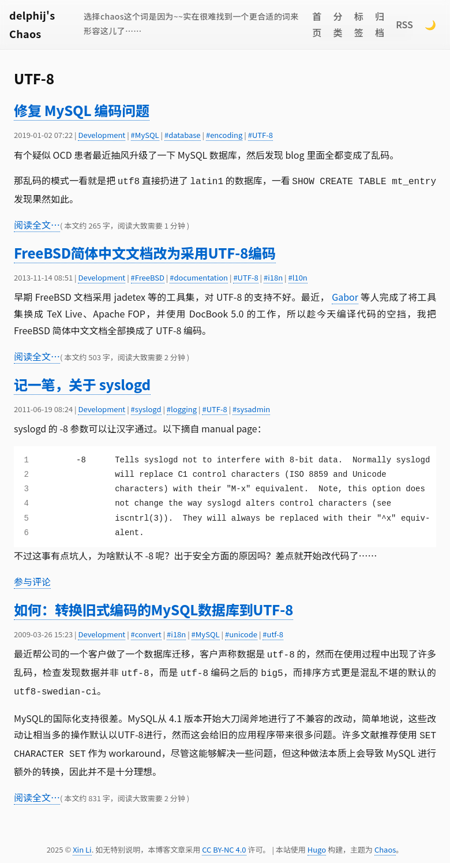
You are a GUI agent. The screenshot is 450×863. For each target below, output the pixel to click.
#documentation (199, 276)
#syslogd (146, 407)
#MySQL (145, 134)
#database (182, 134)
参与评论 (32, 580)
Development (101, 134)
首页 (316, 24)
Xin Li (82, 842)
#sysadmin (251, 407)
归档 (379, 24)
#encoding (224, 134)
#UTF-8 (260, 134)
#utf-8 (272, 632)
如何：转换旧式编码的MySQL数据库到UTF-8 (153, 608)
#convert (146, 632)
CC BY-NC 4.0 (224, 842)
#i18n (273, 276)
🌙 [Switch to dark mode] (430, 24)
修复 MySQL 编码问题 (81, 110)
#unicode (241, 632)
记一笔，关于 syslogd (82, 383)
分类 (338, 24)
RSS (404, 24)
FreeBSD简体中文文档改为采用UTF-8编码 (145, 251)
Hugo (317, 842)
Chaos (385, 842)
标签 (358, 24)
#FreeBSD (147, 276)
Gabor (345, 295)
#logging (182, 407)
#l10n (298, 276)
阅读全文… (37, 223)
